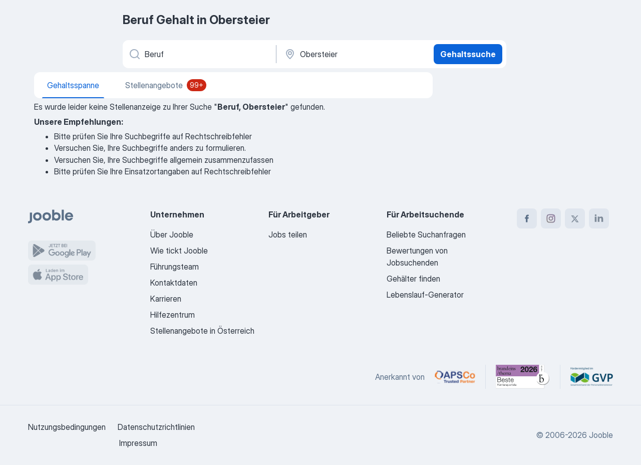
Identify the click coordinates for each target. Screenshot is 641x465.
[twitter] (575, 218)
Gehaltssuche (468, 54)
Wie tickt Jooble (179, 251)
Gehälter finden (413, 279)
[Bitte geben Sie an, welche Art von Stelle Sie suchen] (198, 54)
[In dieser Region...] (354, 54)
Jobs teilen (287, 234)
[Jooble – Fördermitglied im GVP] (591, 377)
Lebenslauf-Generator (425, 295)
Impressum (138, 443)
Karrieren (165, 299)
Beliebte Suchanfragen (426, 234)
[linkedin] (599, 218)
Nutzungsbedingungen (67, 427)
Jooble (601, 435)
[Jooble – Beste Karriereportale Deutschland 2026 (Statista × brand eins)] (523, 377)
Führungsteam (174, 267)
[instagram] (551, 218)
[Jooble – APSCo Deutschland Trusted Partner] (455, 377)
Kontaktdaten (173, 283)
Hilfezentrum (172, 315)
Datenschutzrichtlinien (156, 427)
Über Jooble (171, 234)
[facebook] (527, 218)
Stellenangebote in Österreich (202, 331)
